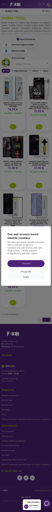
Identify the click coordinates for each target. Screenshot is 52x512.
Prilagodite (26, 271)
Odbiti (26, 277)
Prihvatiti (26, 263)
